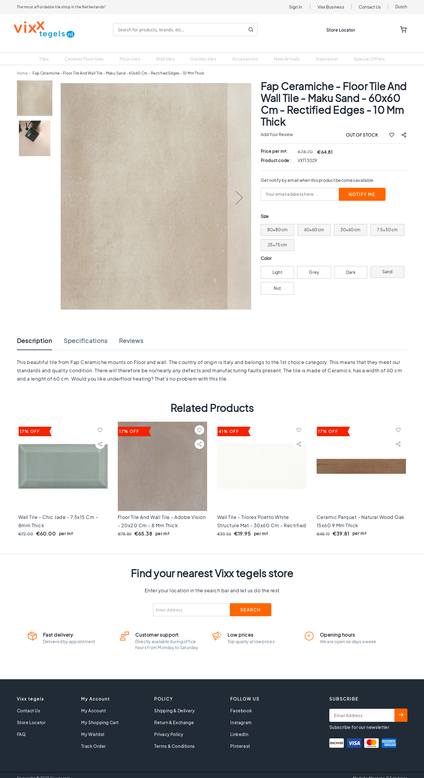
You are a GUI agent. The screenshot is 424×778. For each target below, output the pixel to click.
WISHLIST (385, 30)
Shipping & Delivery (174, 703)
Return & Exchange (174, 715)
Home (22, 66)
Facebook (241, 703)
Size (265, 208)
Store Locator (340, 30)
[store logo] (47, 29)
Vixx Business (330, 6)
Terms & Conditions (174, 738)
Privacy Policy (168, 727)
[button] (239, 190)
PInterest (240, 738)
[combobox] (188, 29)
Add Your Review (277, 127)
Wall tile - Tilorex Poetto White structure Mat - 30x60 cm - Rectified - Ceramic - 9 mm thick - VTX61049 (261, 518)
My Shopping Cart (100, 715)
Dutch (401, 6)
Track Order (93, 738)
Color (266, 250)
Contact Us (370, 6)
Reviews (131, 333)
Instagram (241, 715)
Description (34, 333)
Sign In (295, 6)
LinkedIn (239, 727)
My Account (93, 703)
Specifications (86, 333)
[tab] (40, 336)
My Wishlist (92, 727)
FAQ (21, 727)
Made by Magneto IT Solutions (380, 771)
